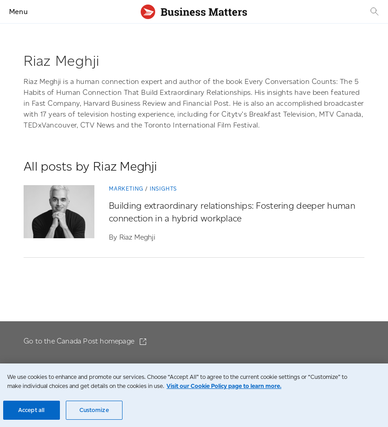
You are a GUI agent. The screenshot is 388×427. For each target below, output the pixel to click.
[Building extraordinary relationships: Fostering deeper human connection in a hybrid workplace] (59, 213)
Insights (163, 188)
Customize (94, 410)
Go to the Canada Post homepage (80, 341)
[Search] (373, 11)
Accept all (31, 410)
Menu (18, 11)
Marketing (126, 188)
